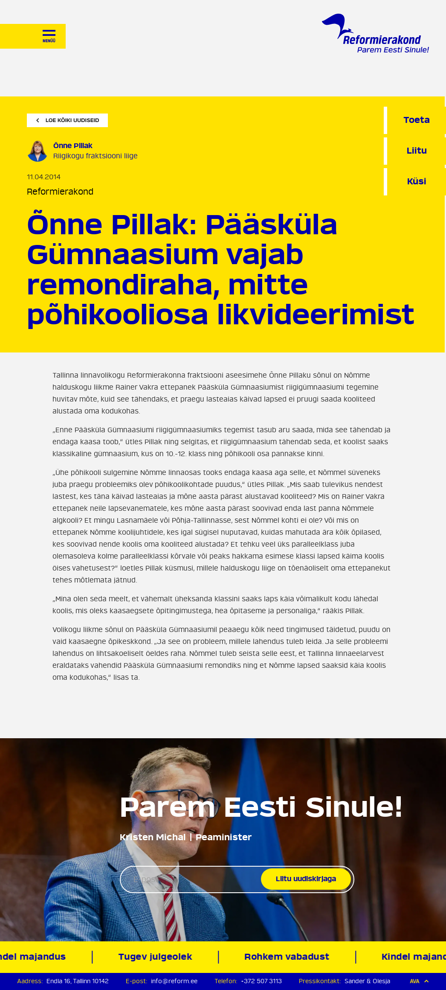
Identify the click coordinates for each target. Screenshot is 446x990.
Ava (419, 981)
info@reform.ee (174, 981)
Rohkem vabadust (289, 957)
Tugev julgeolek (158, 957)
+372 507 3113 (261, 981)
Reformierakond (60, 191)
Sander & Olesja (367, 981)
